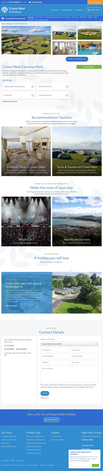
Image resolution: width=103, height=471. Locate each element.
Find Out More (11, 306)
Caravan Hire (39, 17)
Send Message (35, 2)
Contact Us (87, 445)
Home (3, 23)
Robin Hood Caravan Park (9, 446)
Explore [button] (79, 10)
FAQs (95, 17)
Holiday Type (33, 432)
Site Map (42, 465)
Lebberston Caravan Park (8, 440)
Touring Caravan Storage (33, 453)
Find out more (87, 440)
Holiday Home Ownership (33, 446)
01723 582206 (9, 345)
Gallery (90, 17)
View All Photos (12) (77, 59)
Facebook (9, 349)
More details (85, 460)
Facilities (67, 17)
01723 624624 (14, 2)
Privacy (21, 465)
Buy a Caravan (95, 2)
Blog (12, 460)
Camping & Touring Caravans (54, 17)
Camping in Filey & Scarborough (35, 443)
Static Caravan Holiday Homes (35, 436)
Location (30, 20)
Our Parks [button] (55, 10)
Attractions (74, 17)
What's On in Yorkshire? (58, 440)
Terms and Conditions (41, 20)
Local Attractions (56, 436)
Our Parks (8, 23)
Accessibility (50, 465)
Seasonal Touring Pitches (33, 450)
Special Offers (5, 460)
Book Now (93, 10)
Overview (31, 17)
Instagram (21, 349)
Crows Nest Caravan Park (8, 436)
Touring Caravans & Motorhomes (36, 440)
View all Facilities (9, 101)
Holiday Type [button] (68, 10)
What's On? (83, 17)
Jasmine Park (5, 443)
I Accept (95, 465)
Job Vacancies (20, 460)
